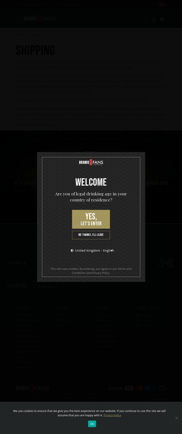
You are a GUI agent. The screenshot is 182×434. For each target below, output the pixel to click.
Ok (92, 424)
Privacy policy (112, 415)
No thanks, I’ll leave (91, 235)
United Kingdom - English (92, 250)
